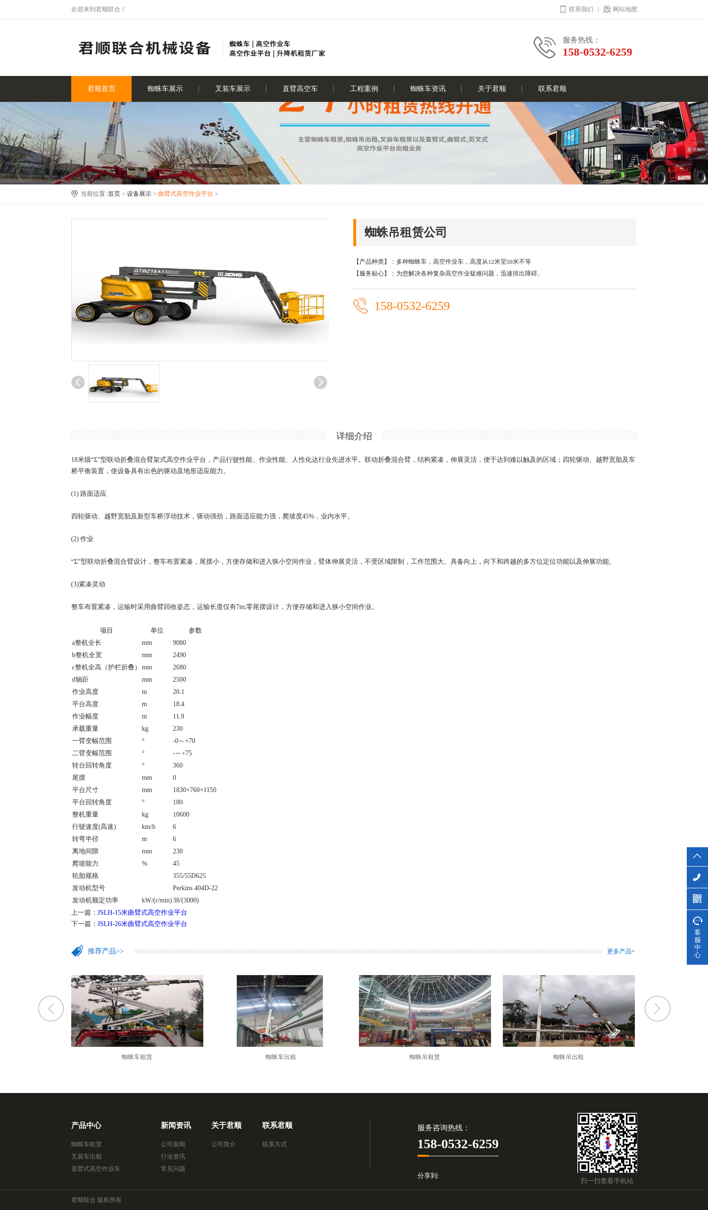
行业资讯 (173, 1156)
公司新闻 (173, 1144)
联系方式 (274, 1144)
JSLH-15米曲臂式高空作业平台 (143, 912)
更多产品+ (621, 951)
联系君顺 (552, 88)
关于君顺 (492, 88)
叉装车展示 (232, 88)
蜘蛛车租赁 (86, 1144)
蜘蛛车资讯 (428, 88)
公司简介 (223, 1144)
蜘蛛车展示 (165, 88)
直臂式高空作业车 (95, 1168)
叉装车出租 (86, 1156)
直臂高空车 (300, 88)
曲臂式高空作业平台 (185, 193)
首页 (114, 193)
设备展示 (139, 193)
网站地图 (625, 9)
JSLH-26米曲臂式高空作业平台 (143, 923)
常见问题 (173, 1168)
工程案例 (364, 88)
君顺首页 (101, 88)
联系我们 (581, 9)
